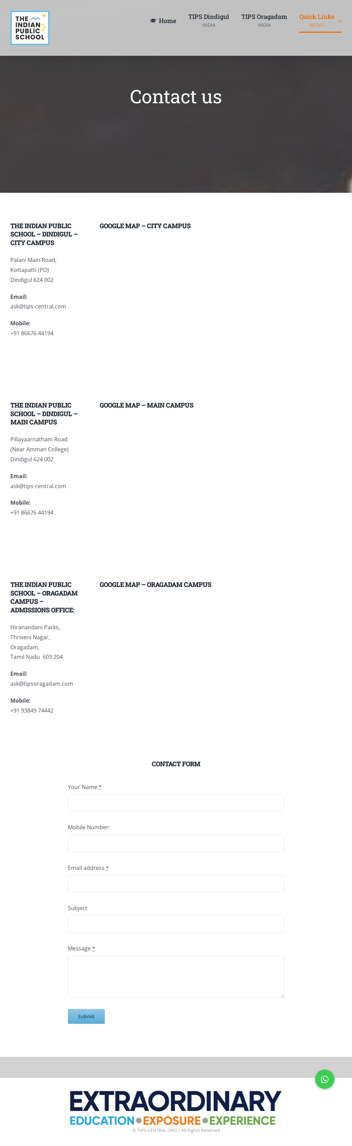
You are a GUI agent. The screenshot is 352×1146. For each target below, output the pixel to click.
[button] (324, 1079)
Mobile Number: (89, 827)
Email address (88, 868)
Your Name (85, 787)
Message (81, 948)
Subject (77, 908)
